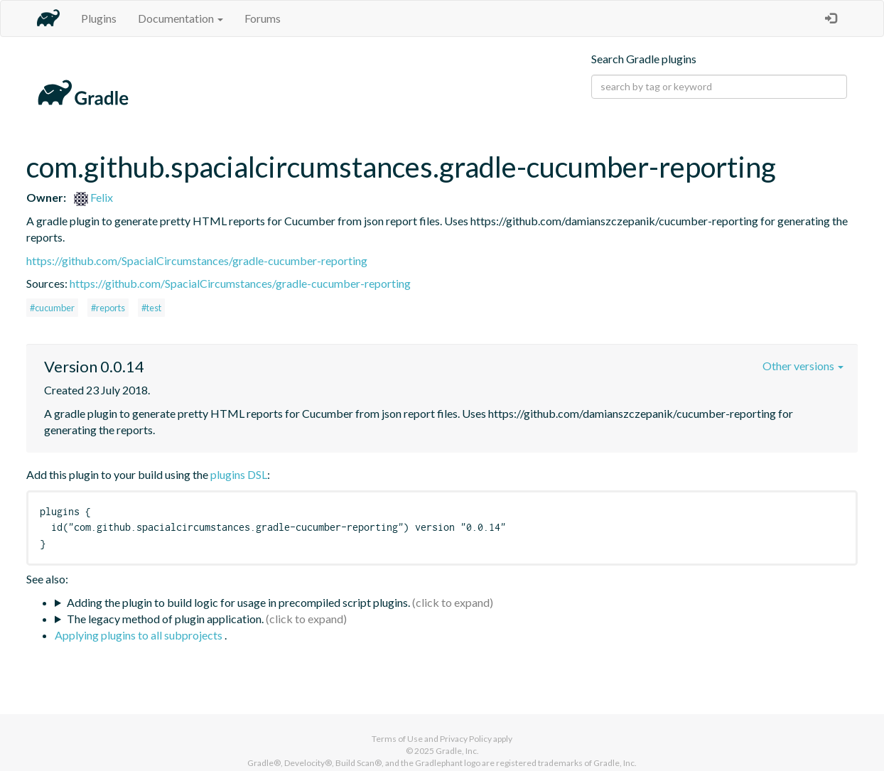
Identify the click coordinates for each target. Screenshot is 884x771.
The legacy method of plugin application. (165, 618)
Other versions (802, 365)
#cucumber (52, 307)
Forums (262, 18)
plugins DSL (238, 474)
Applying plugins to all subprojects (140, 635)
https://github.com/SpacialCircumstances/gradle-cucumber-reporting (196, 260)
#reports (108, 307)
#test (151, 307)
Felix (93, 197)
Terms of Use (397, 738)
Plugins (99, 18)
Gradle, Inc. (457, 750)
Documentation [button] (180, 18)
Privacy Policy (466, 738)
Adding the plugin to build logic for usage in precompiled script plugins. (238, 602)
